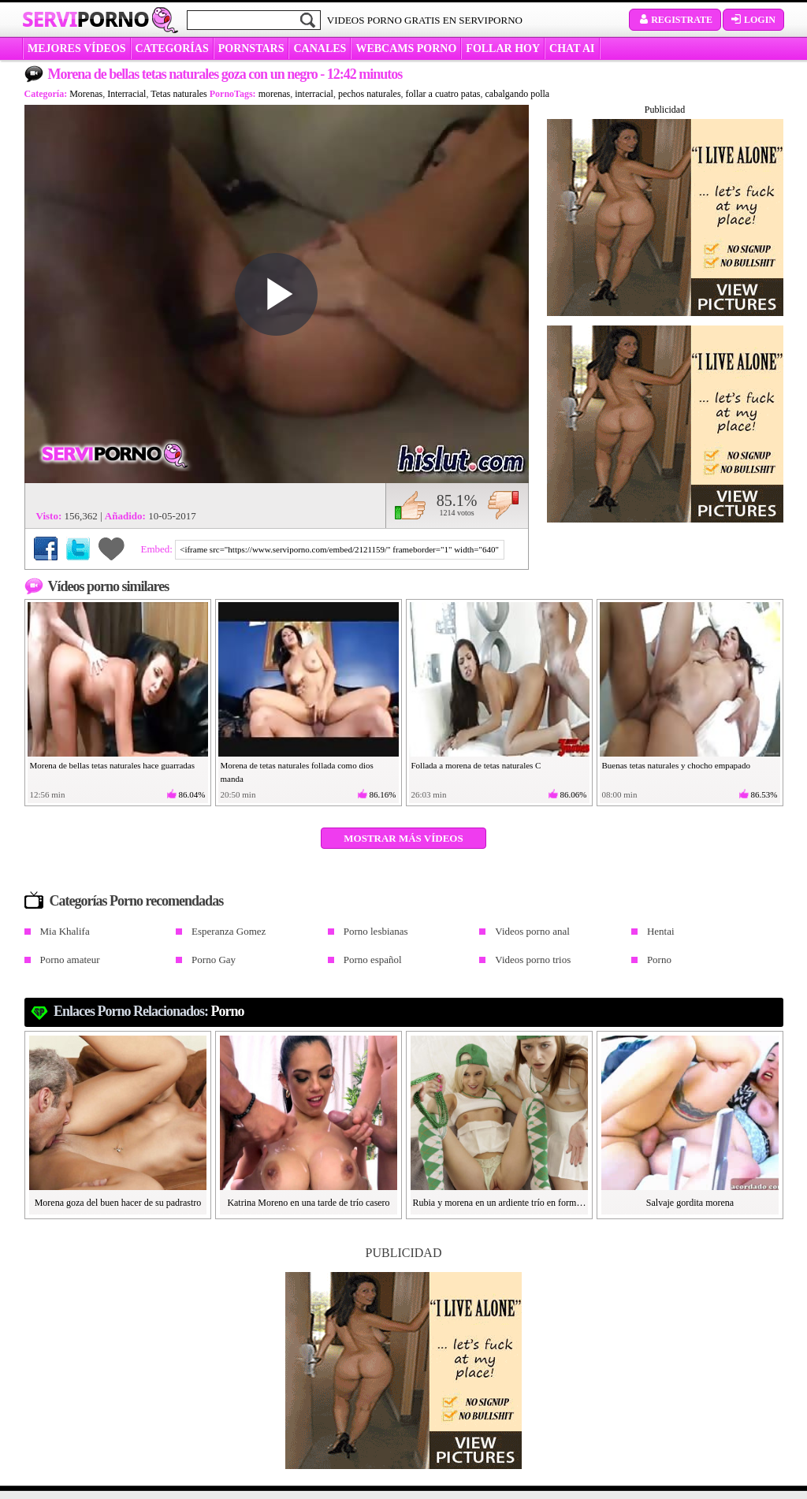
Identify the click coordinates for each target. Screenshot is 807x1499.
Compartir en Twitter (78, 548)
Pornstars (251, 48)
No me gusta (503, 505)
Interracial (126, 93)
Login (753, 19)
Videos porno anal (532, 931)
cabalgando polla (517, 93)
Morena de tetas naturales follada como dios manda (297, 772)
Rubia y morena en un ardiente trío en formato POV (499, 1202)
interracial (314, 93)
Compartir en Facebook (46, 548)
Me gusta (410, 505)
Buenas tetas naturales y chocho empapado (676, 765)
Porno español (373, 959)
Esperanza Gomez (229, 931)
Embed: (158, 549)
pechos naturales (369, 93)
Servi (85, 19)
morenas (274, 93)
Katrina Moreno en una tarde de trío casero (308, 1202)
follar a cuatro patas (443, 93)
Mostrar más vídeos (403, 838)
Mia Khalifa (65, 931)
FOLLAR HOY (503, 48)
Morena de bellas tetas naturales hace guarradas (112, 765)
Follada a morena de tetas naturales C (476, 765)
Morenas (85, 93)
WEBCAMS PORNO (405, 48)
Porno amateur (70, 959)
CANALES (319, 48)
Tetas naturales (178, 93)
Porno (659, 959)
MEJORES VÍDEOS (77, 48)
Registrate (675, 19)
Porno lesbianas (376, 931)
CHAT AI (571, 48)
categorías (172, 48)
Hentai (661, 931)
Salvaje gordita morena (690, 1202)
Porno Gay (214, 959)
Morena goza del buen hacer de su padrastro (118, 1202)
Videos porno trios (533, 959)
